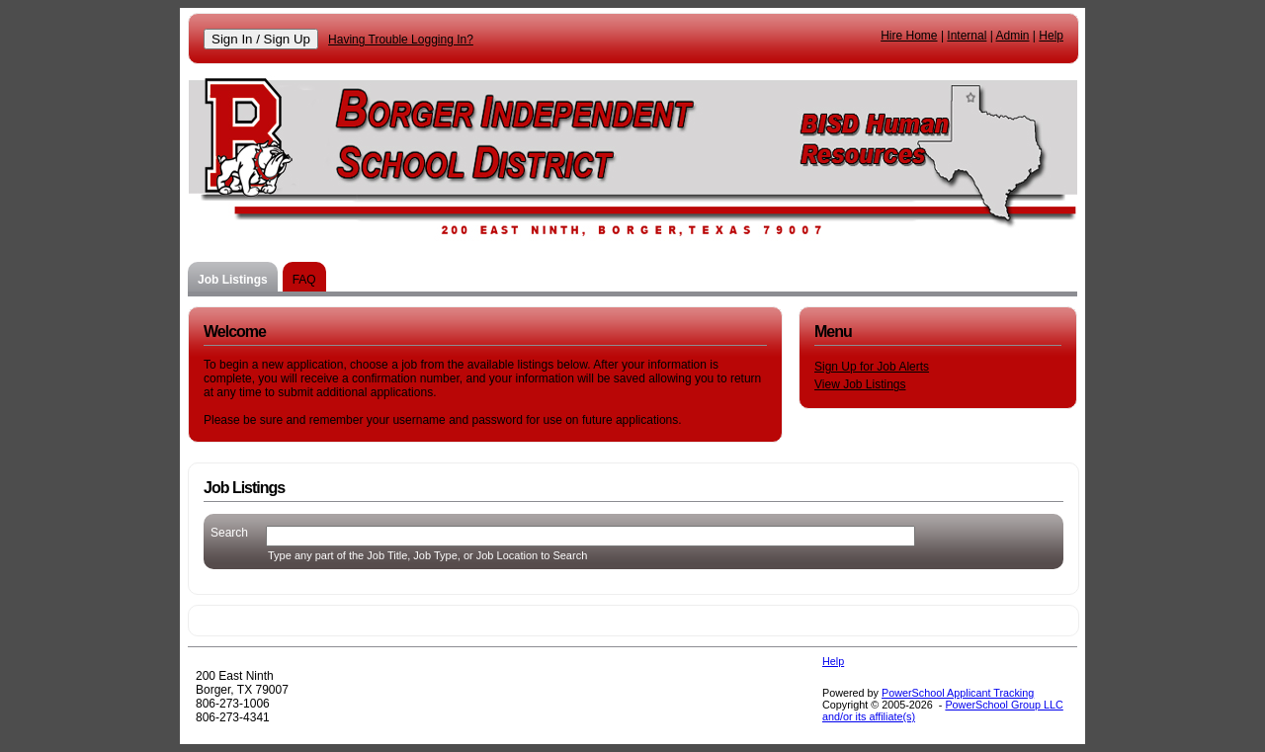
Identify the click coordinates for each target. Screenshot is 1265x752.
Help (1051, 35)
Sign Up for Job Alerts (871, 367)
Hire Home (909, 35)
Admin (1013, 35)
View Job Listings (860, 384)
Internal (966, 35)
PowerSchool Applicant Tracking (958, 693)
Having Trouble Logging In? (400, 39)
